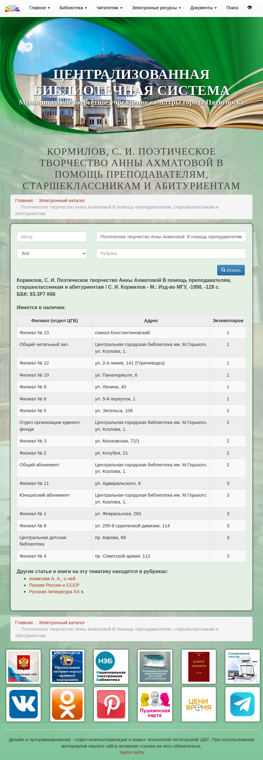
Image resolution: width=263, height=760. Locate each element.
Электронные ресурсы (156, 7)
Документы (203, 7)
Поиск (232, 7)
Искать (231, 270)
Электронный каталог (61, 200)
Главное (39, 7)
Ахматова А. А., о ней (52, 578)
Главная (24, 200)
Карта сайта (131, 752)
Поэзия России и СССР (54, 585)
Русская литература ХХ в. (57, 591)
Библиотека (73, 7)
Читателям (110, 7)
